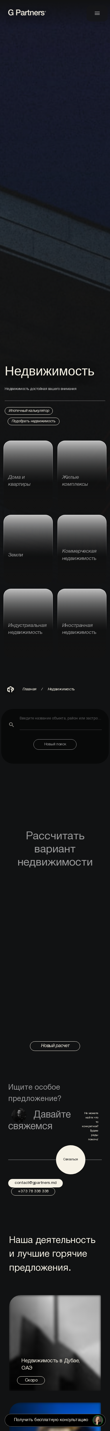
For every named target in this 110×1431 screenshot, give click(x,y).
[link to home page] (28, 15)
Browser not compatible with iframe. (55, 957)
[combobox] (61, 723)
